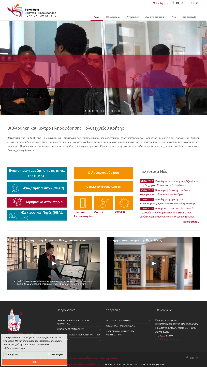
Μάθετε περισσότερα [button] (14, 348)
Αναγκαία (11, 354)
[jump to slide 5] (104, 111)
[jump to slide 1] (89, 111)
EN (198, 3)
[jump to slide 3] (97, 111)
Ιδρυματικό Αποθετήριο (119, 320)
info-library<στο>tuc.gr (167, 339)
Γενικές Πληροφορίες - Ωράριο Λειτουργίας (73, 322)
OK (34, 362)
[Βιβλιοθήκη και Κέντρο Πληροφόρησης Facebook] (187, 358)
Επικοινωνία (189, 17)
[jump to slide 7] (112, 111)
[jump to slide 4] (101, 111)
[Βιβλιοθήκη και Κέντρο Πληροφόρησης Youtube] (192, 358)
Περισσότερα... (191, 221)
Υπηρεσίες (133, 17)
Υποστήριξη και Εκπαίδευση (121, 326)
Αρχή (96, 17)
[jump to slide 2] (93, 111)
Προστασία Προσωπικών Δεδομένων (76, 358)
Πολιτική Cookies (109, 358)
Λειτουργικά (55, 354)
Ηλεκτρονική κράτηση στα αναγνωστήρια (120, 333)
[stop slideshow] (119, 111)
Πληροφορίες (113, 17)
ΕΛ (192, 3)
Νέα (174, 17)
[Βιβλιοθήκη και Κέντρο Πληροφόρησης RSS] (197, 358)
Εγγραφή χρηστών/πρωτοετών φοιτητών (78, 335)
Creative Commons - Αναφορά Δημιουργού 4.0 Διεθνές (71, 364)
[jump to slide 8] (115, 111)
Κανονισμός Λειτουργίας (70, 329)
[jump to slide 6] (108, 111)
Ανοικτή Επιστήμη (155, 17)
